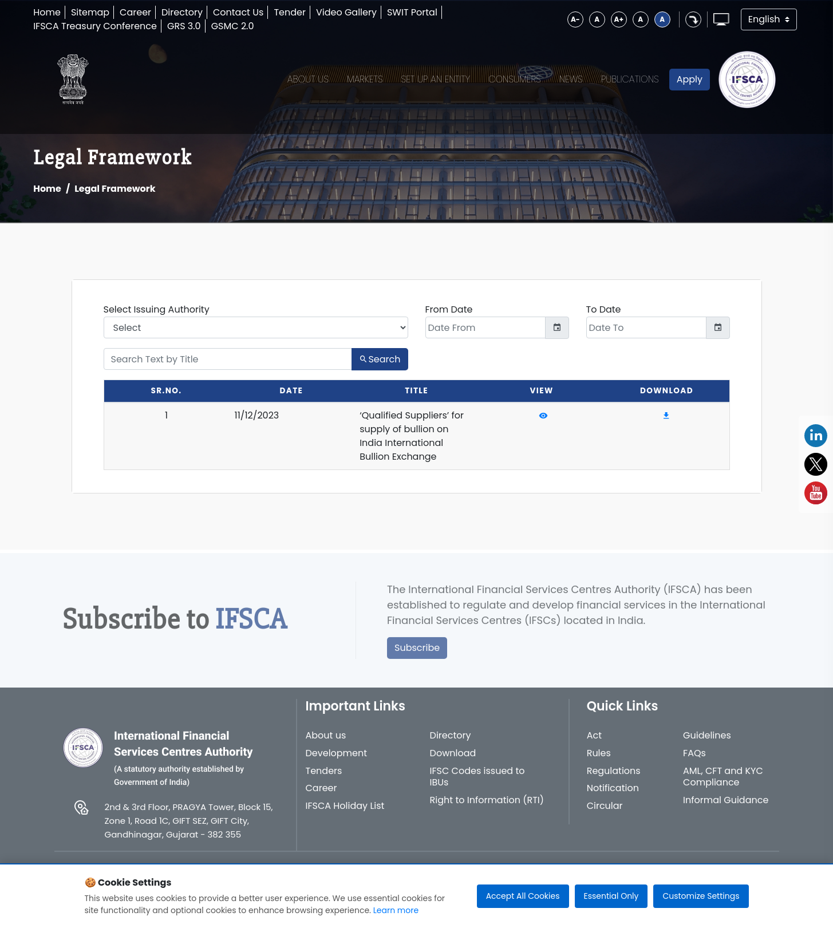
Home (47, 12)
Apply (689, 79)
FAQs (694, 760)
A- (575, 19)
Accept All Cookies (523, 896)
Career (135, 12)
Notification (613, 795)
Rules (599, 760)
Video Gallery (346, 12)
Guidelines (707, 742)
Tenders (324, 778)
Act (594, 742)
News (571, 79)
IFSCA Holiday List (345, 813)
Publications (630, 79)
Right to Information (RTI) (487, 807)
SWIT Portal (412, 12)
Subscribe (417, 654)
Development (337, 760)
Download (453, 760)
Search (379, 359)
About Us (308, 79)
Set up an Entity (436, 79)
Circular (605, 813)
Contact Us (238, 12)
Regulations (614, 778)
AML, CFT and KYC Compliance (723, 784)
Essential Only (611, 896)
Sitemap (90, 12)
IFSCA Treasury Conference (95, 26)
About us (326, 742)
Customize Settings (700, 896)
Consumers (514, 79)
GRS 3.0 (184, 26)
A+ (618, 19)
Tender (290, 12)
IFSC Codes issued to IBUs (477, 784)
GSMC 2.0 (232, 26)
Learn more (396, 910)
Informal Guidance (725, 807)
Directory (182, 12)
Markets (365, 79)
